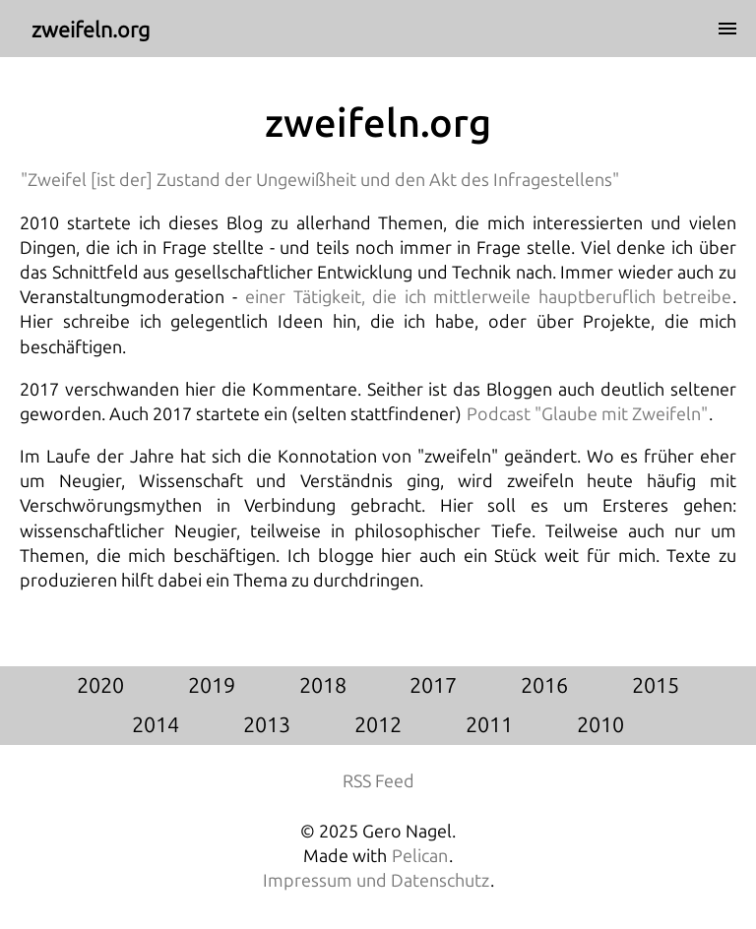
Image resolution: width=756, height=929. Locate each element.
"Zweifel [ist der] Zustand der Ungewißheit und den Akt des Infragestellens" (320, 180)
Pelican (420, 856)
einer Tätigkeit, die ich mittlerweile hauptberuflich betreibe (488, 297)
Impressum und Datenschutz (376, 881)
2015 (655, 686)
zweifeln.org (378, 123)
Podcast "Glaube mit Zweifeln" (587, 414)
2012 (378, 725)
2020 (100, 686)
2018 (322, 686)
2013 (266, 725)
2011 (489, 725)
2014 (155, 725)
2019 (211, 686)
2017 (433, 686)
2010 (600, 725)
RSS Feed (378, 781)
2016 (544, 686)
